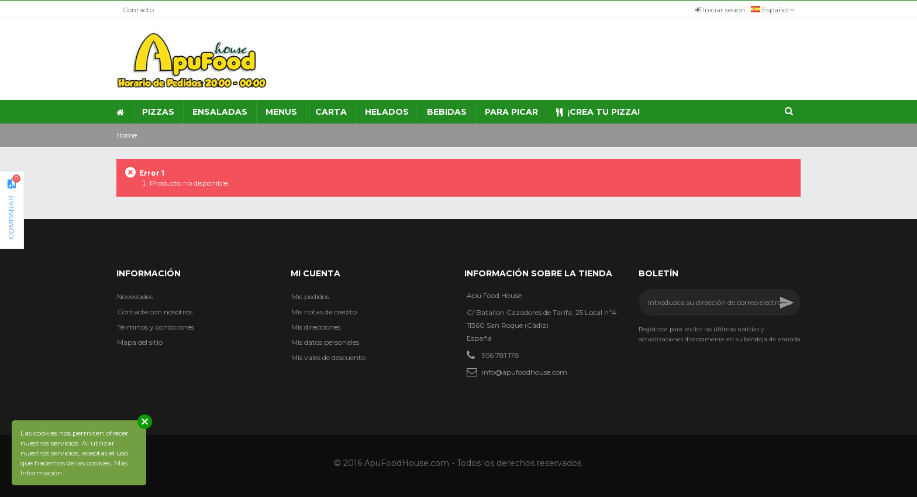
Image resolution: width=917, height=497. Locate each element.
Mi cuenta (315, 273)
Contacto (138, 9)
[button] (281, 112)
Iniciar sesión (720, 9)
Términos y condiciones (155, 327)
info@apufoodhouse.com (524, 372)
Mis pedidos (310, 296)
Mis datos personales (325, 342)
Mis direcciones (315, 327)
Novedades (135, 296)
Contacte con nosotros (154, 311)
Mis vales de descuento (328, 357)
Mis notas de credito (324, 311)
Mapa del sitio (140, 342)
